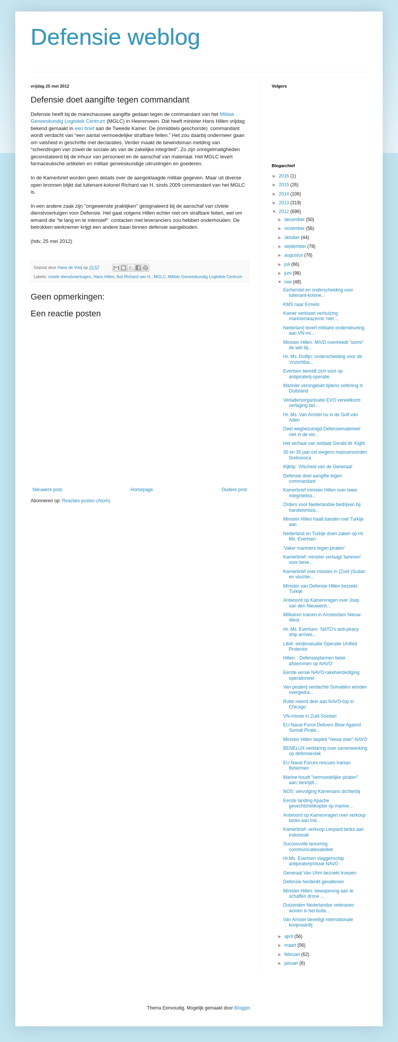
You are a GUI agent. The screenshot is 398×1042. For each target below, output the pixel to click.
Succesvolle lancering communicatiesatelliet (308, 846)
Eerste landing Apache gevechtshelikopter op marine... (318, 803)
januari (291, 963)
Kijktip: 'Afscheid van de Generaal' (317, 466)
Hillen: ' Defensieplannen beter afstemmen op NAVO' (314, 660)
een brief (84, 128)
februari (292, 954)
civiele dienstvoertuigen (69, 276)
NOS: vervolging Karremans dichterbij (321, 791)
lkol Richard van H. (134, 276)
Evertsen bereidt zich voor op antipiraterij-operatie (313, 373)
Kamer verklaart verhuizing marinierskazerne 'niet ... (311, 316)
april (289, 936)
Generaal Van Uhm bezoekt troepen (319, 873)
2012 (284, 211)
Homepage (141, 489)
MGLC (160, 276)
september (295, 246)
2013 (284, 202)
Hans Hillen (103, 276)
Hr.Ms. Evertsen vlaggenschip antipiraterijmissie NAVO (313, 861)
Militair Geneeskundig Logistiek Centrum (205, 276)
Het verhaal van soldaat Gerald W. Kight (324, 443)
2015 (284, 184)
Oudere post (234, 489)
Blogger (242, 1008)
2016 (284, 176)
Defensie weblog (116, 37)
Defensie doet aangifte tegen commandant (312, 478)
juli (287, 264)
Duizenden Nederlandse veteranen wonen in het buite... (318, 907)
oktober (292, 237)
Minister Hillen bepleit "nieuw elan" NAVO (325, 739)
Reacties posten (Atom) (86, 500)
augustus (294, 255)
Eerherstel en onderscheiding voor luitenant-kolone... (318, 292)
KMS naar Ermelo (301, 304)
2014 (284, 194)
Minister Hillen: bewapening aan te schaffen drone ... (318, 893)
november (295, 228)
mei (288, 282)
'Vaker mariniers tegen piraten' (314, 548)
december (295, 219)
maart (290, 945)
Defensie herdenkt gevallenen (313, 881)
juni (288, 273)
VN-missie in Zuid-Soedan (309, 716)
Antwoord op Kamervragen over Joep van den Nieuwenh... (321, 603)
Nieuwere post (47, 489)
